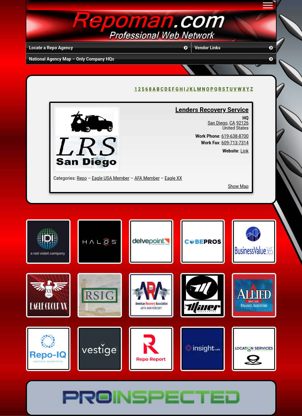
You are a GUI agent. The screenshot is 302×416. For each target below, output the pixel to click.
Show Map (238, 186)
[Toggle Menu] (268, 5)
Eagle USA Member (111, 178)
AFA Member (147, 178)
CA (232, 122)
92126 (242, 122)
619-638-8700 (234, 136)
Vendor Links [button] (234, 48)
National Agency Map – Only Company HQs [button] (151, 59)
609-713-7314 (234, 142)
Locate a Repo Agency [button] (109, 48)
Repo (82, 178)
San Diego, (218, 122)
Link (245, 150)
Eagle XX (173, 178)
